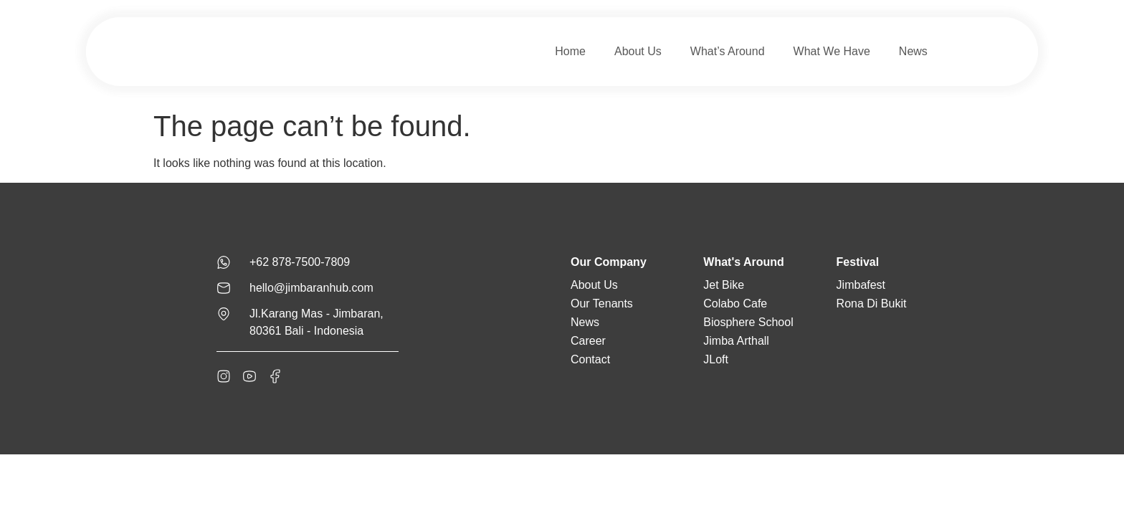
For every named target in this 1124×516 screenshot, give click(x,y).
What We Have (832, 51)
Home (570, 51)
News (913, 51)
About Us (638, 51)
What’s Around (727, 51)
